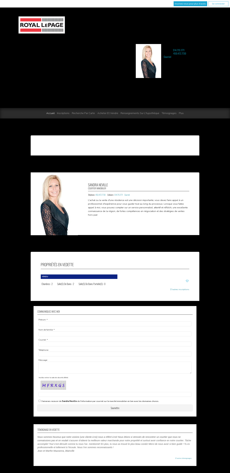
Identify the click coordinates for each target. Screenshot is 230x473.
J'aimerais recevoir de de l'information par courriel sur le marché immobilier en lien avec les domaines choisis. (100, 403)
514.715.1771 (178, 50)
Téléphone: (43, 350)
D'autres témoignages (183, 460)
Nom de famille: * (46, 329)
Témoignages (169, 113)
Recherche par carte (83, 113)
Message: (43, 360)
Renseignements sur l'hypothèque (140, 113)
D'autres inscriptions (179, 289)
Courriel (167, 57)
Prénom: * (43, 319)
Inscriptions (63, 113)
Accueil (50, 113)
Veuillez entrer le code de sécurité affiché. (53, 380)
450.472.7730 (179, 53)
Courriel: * (43, 339)
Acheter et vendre (107, 113)
